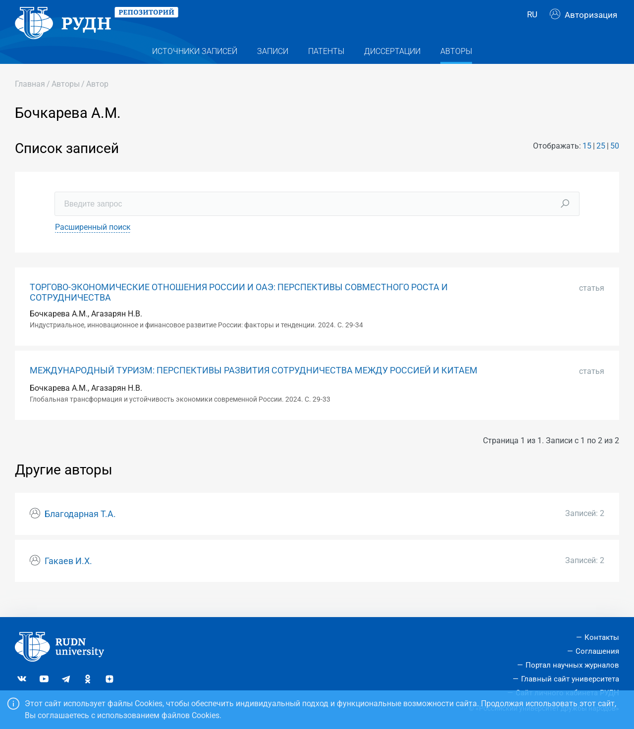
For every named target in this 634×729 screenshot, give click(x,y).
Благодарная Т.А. (80, 529)
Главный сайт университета (570, 679)
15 (586, 161)
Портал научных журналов (572, 665)
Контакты (601, 637)
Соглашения (597, 651)
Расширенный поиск (93, 242)
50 (614, 161)
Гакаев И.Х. (68, 576)
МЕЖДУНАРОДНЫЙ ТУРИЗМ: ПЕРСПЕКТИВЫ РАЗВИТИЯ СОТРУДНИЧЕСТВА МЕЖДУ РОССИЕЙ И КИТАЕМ (253, 386)
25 (600, 161)
